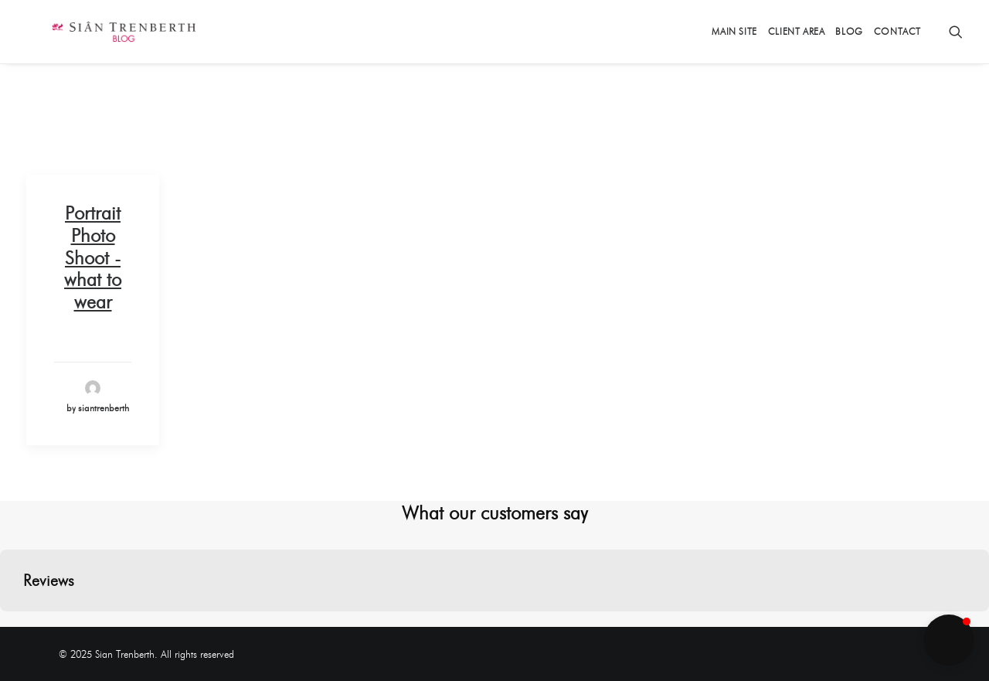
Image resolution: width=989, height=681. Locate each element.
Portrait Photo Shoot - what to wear (92, 257)
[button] (12, 627)
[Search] (956, 31)
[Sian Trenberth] (98, 32)
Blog (848, 31)
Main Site (734, 31)
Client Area (796, 31)
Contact (897, 31)
